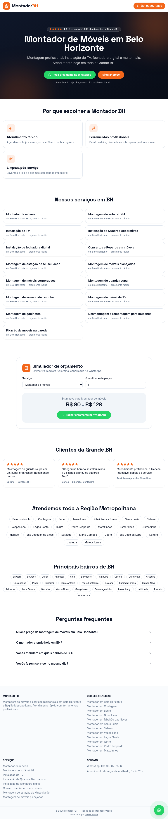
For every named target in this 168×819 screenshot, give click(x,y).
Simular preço (111, 74)
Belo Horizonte (21, 519)
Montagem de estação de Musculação (26, 792)
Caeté (108, 534)
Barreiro (45, 589)
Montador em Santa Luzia (102, 723)
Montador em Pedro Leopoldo (105, 746)
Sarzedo (66, 534)
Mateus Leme (93, 542)
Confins (153, 534)
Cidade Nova (148, 583)
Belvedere (86, 576)
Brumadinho (149, 526)
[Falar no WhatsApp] (159, 810)
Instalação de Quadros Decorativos (24, 779)
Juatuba (72, 542)
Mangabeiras (82, 589)
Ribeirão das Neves (105, 519)
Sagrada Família (127, 583)
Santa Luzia (132, 519)
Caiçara (109, 583)
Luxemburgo (124, 589)
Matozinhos (105, 526)
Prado (35, 583)
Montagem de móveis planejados (23, 797)
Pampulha (103, 576)
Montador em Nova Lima (102, 715)
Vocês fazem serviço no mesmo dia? (84, 663)
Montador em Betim (99, 710)
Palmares (10, 589)
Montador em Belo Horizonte (104, 701)
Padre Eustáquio (90, 583)
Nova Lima (79, 519)
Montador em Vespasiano (102, 732)
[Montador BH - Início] (20, 6)
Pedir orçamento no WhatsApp (69, 74)
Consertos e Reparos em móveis (22, 788)
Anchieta (59, 576)
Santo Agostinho (103, 589)
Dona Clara (84, 595)
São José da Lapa (130, 534)
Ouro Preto (134, 576)
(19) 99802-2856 (149, 5)
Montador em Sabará (100, 728)
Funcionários (19, 583)
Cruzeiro (150, 576)
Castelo (118, 576)
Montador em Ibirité (99, 741)
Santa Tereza (28, 589)
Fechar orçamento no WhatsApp (83, 414)
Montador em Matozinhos (102, 750)
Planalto (158, 589)
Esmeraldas (127, 526)
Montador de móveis (15, 766)
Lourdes (31, 576)
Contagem (44, 519)
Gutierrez (49, 583)
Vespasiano (19, 526)
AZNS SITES (91, 814)
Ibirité (59, 526)
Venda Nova (62, 589)
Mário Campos (88, 534)
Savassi (17, 576)
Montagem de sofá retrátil (18, 770)
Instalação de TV (13, 774)
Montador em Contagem (102, 706)
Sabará (151, 519)
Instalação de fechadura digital (21, 783)
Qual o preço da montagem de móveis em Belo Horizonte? (84, 632)
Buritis (45, 576)
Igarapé (14, 534)
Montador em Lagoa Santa (103, 737)
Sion (72, 576)
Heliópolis (143, 589)
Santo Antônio (68, 583)
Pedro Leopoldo (80, 526)
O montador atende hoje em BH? (84, 642)
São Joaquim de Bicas (40, 534)
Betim (61, 519)
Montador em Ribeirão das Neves (107, 719)
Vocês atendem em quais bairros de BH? (84, 653)
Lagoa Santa (41, 526)
